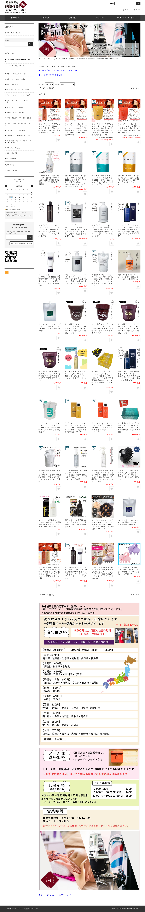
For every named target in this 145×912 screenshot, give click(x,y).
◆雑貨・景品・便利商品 (12, 148)
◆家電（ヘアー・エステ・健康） (15, 79)
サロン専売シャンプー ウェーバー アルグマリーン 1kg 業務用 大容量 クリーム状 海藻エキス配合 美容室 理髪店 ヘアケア (76, 328)
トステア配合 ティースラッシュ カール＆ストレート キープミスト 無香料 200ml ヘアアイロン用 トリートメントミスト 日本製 (76, 475)
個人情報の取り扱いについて (14, 909)
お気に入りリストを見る (12, 33)
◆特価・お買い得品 (11, 153)
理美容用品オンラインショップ (15, 12)
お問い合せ (72, 18)
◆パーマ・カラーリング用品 (14, 107)
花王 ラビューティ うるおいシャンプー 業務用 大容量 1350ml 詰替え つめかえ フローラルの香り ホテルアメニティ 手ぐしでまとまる (103, 180)
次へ (134, 88)
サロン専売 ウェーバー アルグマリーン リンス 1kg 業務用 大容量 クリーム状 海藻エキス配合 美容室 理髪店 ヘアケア (128, 328)
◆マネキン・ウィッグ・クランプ (15, 74)
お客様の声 (100, 18)
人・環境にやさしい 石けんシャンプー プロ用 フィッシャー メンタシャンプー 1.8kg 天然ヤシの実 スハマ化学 (129, 427)
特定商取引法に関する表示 (31, 909)
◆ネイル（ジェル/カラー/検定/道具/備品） (18, 135)
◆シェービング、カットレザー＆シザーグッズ (18, 101)
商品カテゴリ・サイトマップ (127, 18)
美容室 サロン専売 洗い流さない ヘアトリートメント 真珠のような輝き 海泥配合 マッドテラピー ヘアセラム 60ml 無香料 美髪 (129, 376)
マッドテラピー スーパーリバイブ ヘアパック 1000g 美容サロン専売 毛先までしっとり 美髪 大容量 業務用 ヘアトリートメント (76, 279)
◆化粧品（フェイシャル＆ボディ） (16, 130)
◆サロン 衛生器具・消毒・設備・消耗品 (18, 118)
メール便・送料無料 (11, 170)
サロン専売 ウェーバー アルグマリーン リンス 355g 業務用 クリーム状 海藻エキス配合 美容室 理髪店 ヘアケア (49, 376)
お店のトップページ (18, 18)
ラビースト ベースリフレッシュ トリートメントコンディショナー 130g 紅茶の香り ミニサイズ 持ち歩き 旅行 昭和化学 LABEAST (76, 427)
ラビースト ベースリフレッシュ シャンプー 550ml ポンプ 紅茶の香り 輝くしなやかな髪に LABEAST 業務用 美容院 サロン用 (49, 128)
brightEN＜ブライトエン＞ (16, 10)
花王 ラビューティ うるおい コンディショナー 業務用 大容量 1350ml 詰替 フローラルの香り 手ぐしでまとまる (129, 180)
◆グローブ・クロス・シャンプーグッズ (17, 95)
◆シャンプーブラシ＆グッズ (15, 66)
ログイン (128, 10)
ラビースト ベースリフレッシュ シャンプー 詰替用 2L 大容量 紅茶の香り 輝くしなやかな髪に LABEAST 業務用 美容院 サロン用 (129, 128)
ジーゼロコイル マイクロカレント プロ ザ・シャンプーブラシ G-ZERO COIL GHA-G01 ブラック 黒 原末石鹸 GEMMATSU (103, 524)
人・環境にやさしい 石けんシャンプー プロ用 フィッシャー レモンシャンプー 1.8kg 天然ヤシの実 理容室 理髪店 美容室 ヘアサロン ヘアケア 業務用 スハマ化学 (103, 378)
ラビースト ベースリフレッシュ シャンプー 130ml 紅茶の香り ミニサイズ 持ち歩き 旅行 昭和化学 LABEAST (103, 427)
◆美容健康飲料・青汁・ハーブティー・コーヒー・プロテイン (18, 141)
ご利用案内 (45, 18)
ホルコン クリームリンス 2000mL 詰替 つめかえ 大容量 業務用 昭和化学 (128, 522)
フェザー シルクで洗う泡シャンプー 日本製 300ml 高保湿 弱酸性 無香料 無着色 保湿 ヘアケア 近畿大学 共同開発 (49, 180)
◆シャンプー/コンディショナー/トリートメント (18, 60)
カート (138, 10)
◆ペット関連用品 (10, 158)
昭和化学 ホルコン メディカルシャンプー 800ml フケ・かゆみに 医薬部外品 (128, 277)
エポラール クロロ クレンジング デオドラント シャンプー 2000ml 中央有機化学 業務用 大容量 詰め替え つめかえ (49, 427)
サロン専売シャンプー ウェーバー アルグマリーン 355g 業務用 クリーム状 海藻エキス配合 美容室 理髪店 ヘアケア (103, 328)
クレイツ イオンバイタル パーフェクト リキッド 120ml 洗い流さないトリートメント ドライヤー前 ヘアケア (76, 376)
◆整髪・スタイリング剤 (12, 84)
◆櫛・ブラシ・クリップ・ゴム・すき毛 (17, 89)
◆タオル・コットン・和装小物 (14, 112)
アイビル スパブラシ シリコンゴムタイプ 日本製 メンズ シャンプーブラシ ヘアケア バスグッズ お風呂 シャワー (128, 475)
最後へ (138, 88)
